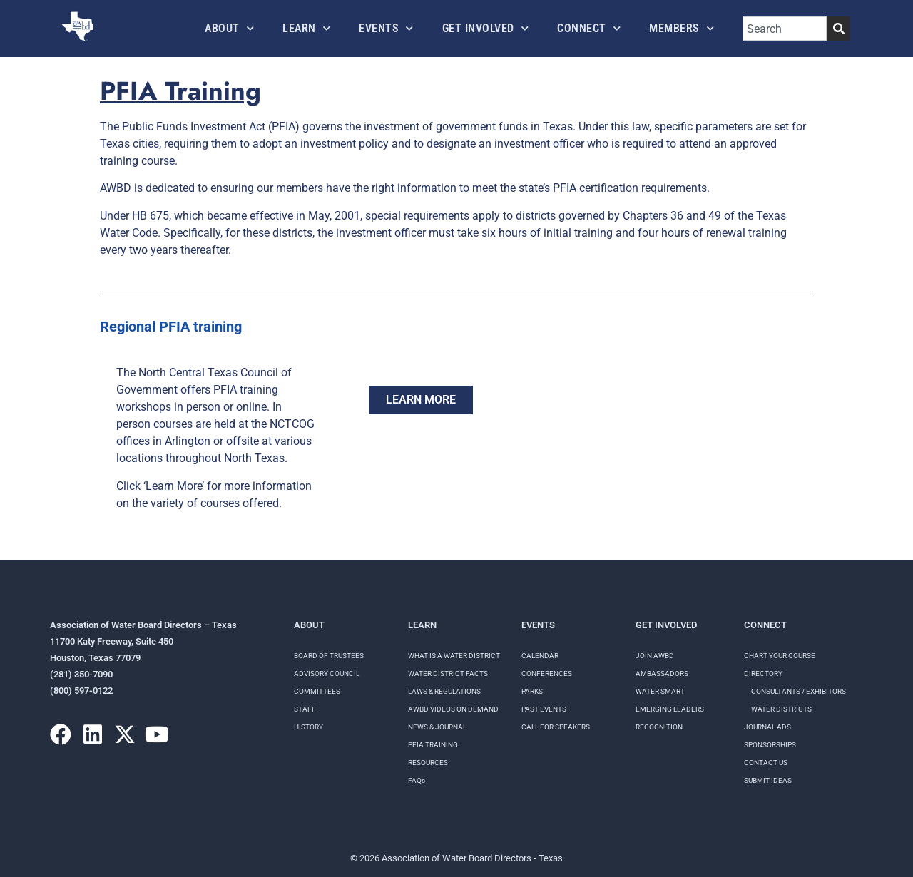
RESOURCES (428, 762)
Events (386, 28)
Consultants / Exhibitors (798, 691)
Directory (763, 673)
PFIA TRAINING (433, 744)
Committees (317, 691)
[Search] (838, 28)
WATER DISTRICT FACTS (448, 673)
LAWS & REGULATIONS (444, 691)
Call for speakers (555, 727)
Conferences (546, 673)
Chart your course (779, 655)
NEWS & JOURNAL (437, 727)
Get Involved (485, 28)
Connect (589, 28)
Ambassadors (662, 673)
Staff (305, 709)
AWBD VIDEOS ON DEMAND (453, 709)
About (229, 28)
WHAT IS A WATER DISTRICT (454, 655)
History (308, 727)
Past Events (543, 709)
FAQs (416, 780)
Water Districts (781, 709)
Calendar (539, 655)
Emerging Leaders (670, 709)
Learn (306, 28)
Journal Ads (767, 727)
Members (681, 28)
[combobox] (785, 28)
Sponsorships (770, 744)
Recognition (659, 727)
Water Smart (660, 691)
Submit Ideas (768, 780)
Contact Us (765, 762)
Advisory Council (326, 673)
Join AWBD (655, 655)
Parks (532, 691)
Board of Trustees (329, 655)
